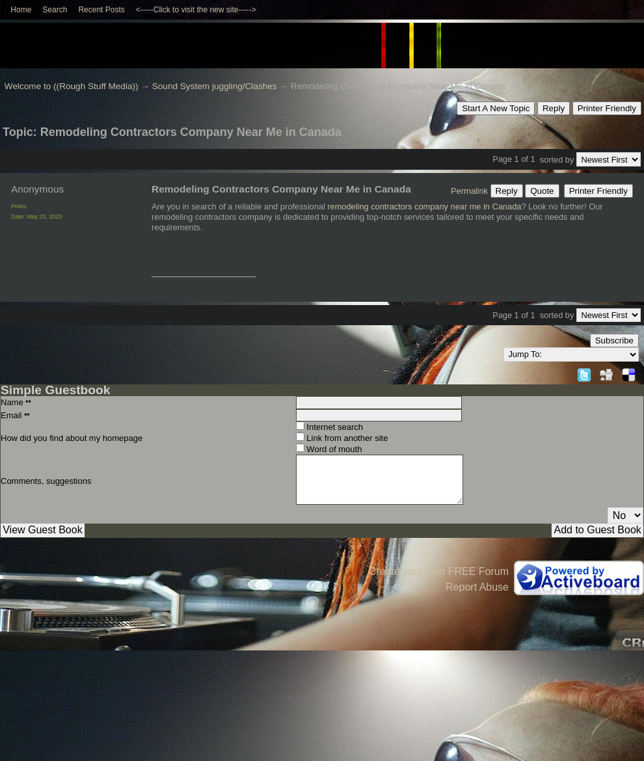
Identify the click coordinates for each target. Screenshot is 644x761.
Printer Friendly (607, 108)
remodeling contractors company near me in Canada (424, 206)
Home (20, 9)
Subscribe (614, 340)
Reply (554, 108)
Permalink (469, 191)
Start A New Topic (496, 108)
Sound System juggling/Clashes (214, 86)
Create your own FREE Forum (439, 571)
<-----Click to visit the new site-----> (196, 9)
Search (54, 9)
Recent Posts (101, 9)
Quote (542, 191)
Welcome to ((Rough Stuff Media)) (72, 86)
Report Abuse (477, 587)
